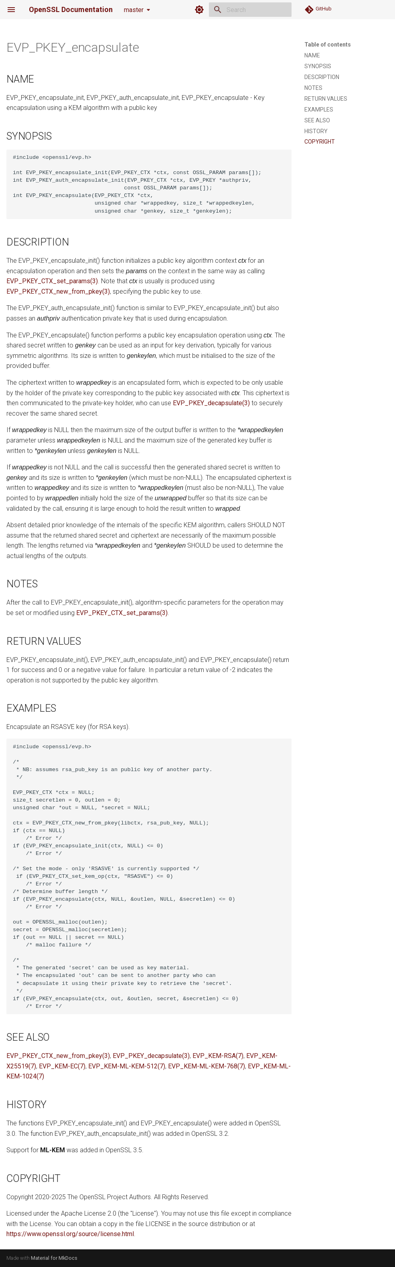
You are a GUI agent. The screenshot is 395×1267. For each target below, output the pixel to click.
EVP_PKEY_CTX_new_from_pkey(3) (58, 291)
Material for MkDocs (54, 1258)
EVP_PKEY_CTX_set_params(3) (52, 281)
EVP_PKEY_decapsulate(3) (211, 403)
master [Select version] (134, 10)
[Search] (245, 9)
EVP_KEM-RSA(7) (217, 1056)
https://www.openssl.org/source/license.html (70, 1234)
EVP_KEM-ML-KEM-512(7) (126, 1066)
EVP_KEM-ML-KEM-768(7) (206, 1066)
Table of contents (327, 44)
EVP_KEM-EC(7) (62, 1066)
